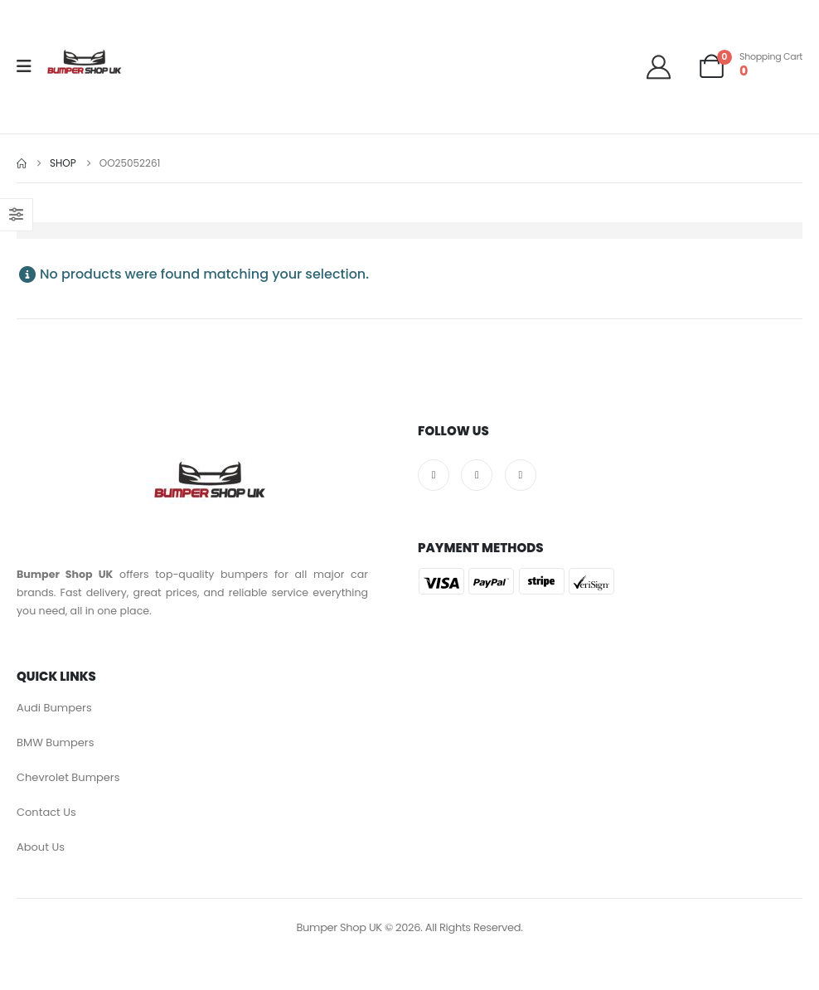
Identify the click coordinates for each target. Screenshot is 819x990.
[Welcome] (665, 67)
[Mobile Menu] (29, 66)
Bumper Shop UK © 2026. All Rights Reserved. (409, 927)
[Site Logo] (83, 66)
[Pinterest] (520, 475)
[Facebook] (433, 475)
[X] (476, 475)
